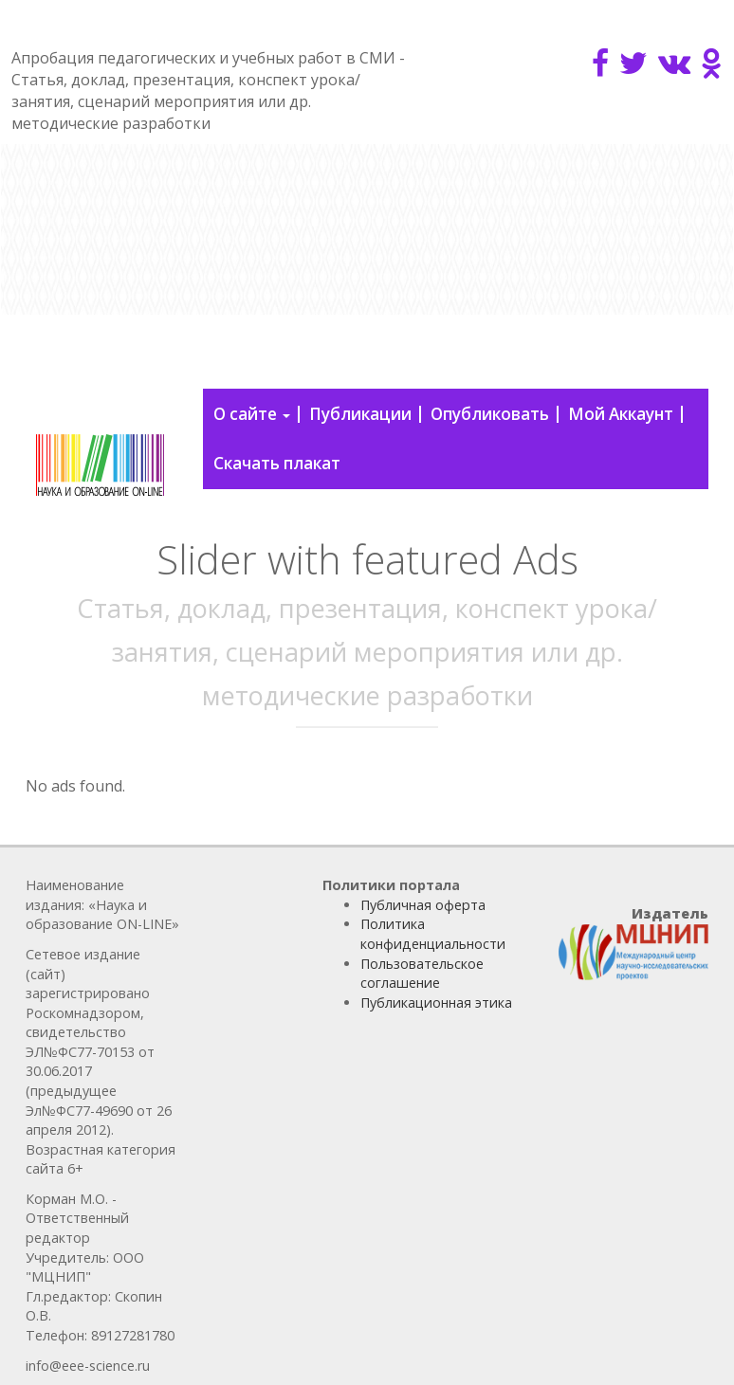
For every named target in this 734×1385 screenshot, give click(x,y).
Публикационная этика (436, 1002)
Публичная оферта (423, 905)
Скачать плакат (276, 463)
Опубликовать (490, 414)
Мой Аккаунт (620, 414)
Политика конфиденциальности (432, 934)
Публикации (360, 414)
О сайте (251, 414)
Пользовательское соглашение (422, 974)
